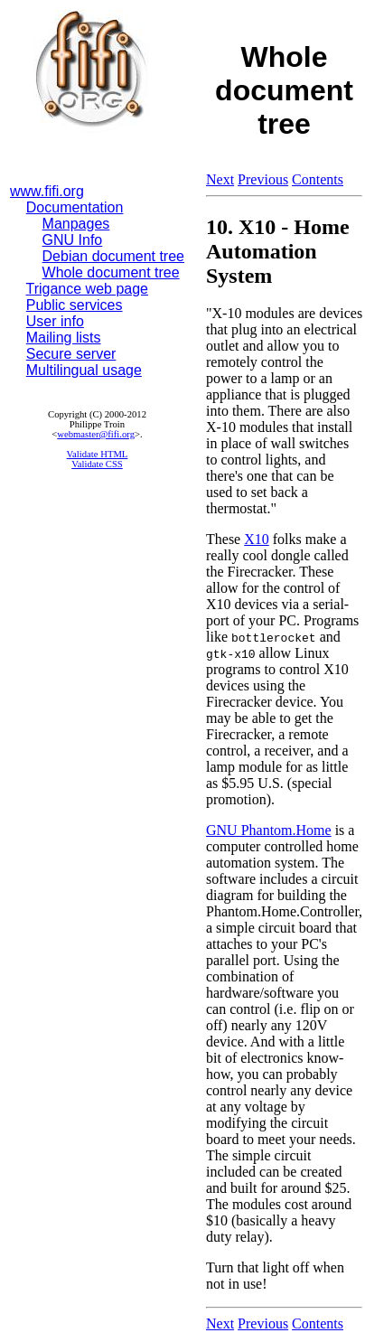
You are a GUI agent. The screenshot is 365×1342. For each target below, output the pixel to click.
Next (220, 179)
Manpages (76, 223)
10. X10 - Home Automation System (278, 251)
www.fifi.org (47, 191)
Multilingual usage (84, 370)
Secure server (71, 353)
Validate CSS (97, 464)
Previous (263, 179)
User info (55, 321)
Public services (74, 305)
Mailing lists (63, 337)
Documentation (75, 207)
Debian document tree (113, 256)
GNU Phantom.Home (269, 830)
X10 (256, 539)
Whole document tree (111, 272)
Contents (317, 179)
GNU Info (72, 240)
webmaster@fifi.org (96, 434)
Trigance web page (87, 288)
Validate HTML (97, 454)
